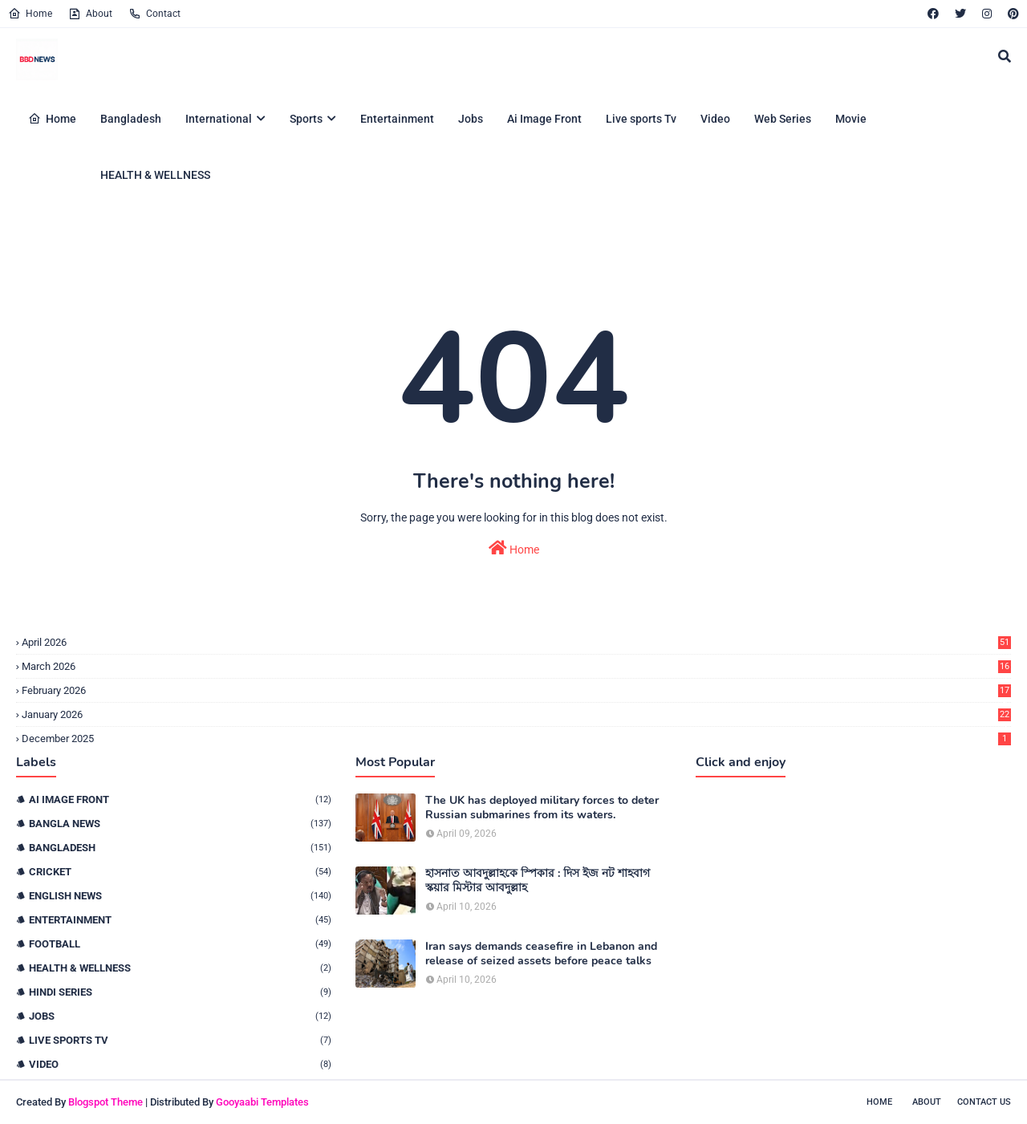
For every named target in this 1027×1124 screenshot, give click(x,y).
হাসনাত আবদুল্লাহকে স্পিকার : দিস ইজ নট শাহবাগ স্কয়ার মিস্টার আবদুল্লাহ (537, 880)
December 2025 (516, 738)
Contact (154, 13)
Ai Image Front (180, 799)
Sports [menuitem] (306, 118)
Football (180, 944)
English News (180, 896)
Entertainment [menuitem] (397, 118)
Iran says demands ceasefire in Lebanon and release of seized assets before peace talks (541, 953)
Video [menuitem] (715, 118)
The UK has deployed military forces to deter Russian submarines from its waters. (542, 807)
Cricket (180, 872)
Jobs (180, 1016)
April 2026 (516, 642)
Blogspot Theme (105, 1102)
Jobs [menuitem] (470, 118)
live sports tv (180, 1040)
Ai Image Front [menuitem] (544, 118)
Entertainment (180, 920)
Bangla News (180, 824)
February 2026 (516, 690)
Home (30, 13)
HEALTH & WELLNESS (180, 968)
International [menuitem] (218, 118)
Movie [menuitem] (851, 118)
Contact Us (984, 1102)
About (90, 13)
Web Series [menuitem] (782, 118)
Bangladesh (180, 848)
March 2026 (516, 666)
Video (180, 1064)
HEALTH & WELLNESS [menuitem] (155, 174)
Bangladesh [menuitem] (130, 118)
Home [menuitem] (52, 118)
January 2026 (516, 714)
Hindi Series (180, 992)
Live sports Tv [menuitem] (641, 118)
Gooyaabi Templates (262, 1102)
